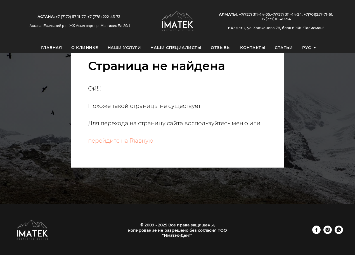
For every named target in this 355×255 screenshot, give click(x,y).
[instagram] (327, 232)
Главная (51, 47)
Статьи (284, 47)
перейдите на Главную (120, 140)
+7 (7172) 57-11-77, (70, 16)
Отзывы (221, 47)
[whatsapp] (339, 232)
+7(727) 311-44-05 (254, 14)
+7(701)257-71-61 (318, 14)
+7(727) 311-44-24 (286, 14)
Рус (307, 47)
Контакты (252, 47)
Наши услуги (124, 47)
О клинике (84, 47)
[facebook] (316, 232)
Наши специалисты (175, 47)
